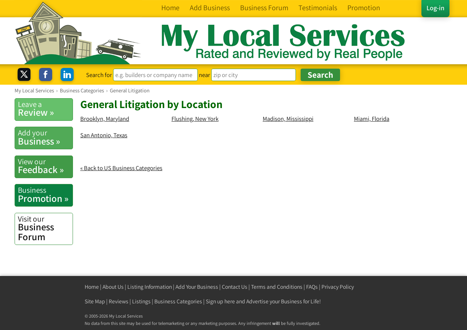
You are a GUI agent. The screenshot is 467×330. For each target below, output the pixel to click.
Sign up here (220, 301)
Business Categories (178, 301)
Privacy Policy (337, 286)
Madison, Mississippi (288, 119)
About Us (113, 286)
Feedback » (45, 166)
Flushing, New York (195, 119)
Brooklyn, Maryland (104, 119)
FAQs (312, 286)
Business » (45, 137)
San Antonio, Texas (103, 135)
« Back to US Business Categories (121, 168)
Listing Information (149, 286)
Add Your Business (196, 286)
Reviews (118, 301)
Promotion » (45, 194)
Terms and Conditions (276, 286)
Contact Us (234, 286)
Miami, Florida (371, 119)
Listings (141, 301)
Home (92, 286)
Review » (45, 109)
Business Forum (45, 228)
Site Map (95, 301)
